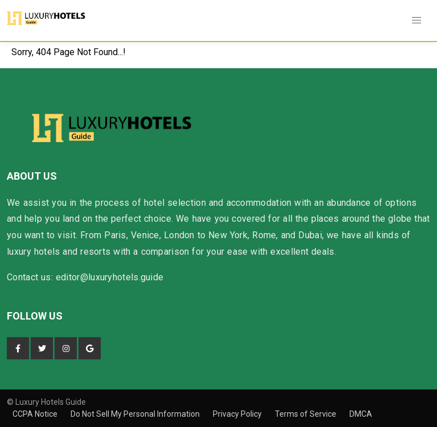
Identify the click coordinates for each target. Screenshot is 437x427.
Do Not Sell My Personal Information (136, 413)
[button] (416, 20)
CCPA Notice (36, 413)
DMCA (360, 413)
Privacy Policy (238, 413)
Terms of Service (306, 413)
